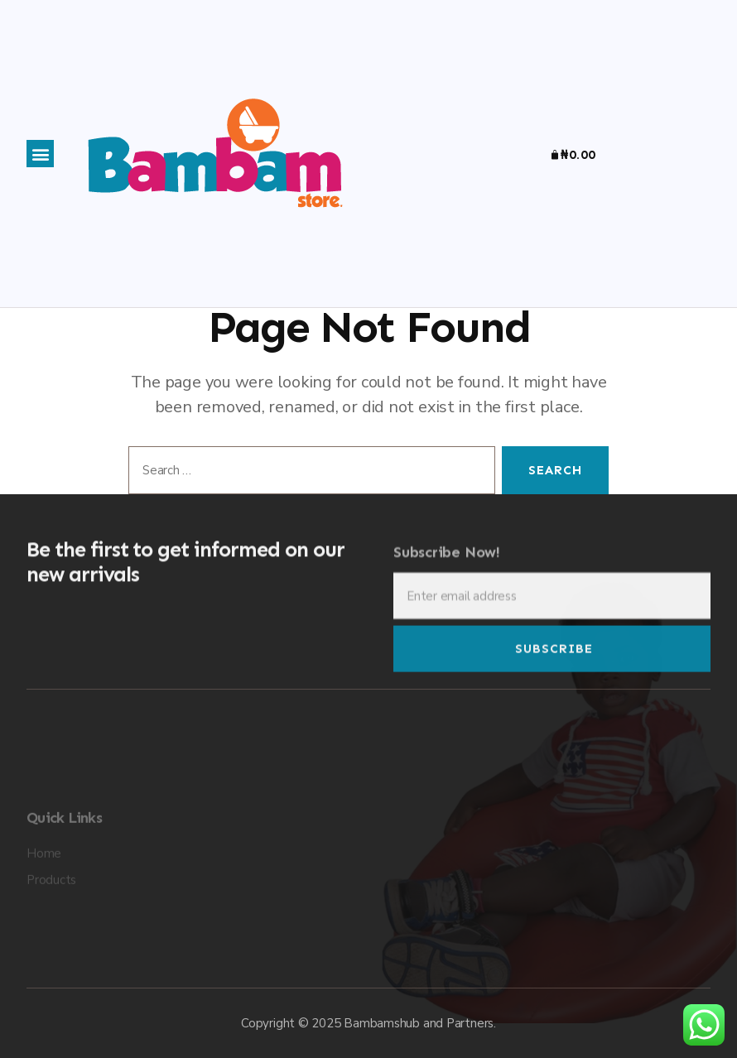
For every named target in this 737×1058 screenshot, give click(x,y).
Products (51, 922)
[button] (40, 153)
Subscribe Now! (446, 564)
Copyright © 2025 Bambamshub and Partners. (368, 1023)
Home (43, 895)
